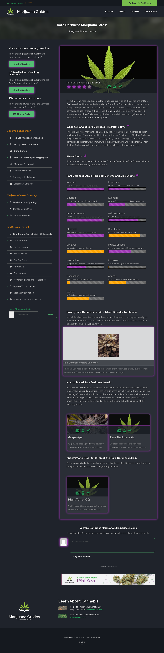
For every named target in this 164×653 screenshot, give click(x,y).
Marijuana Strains (78, 31)
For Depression (19, 247)
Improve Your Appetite (22, 286)
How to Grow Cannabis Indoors (84, 615)
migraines (89, 117)
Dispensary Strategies (22, 184)
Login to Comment (82, 557)
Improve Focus (19, 240)
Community (151, 11)
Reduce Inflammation (22, 293)
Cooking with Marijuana (22, 177)
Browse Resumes (20, 215)
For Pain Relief (18, 260)
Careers (135, 11)
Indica (93, 31)
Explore (109, 11)
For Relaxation (19, 253)
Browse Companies (21, 209)
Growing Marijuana (20, 171)
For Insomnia (18, 273)
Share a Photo (23, 114)
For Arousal (17, 267)
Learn (122, 11)
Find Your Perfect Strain (140, 3)
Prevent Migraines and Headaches (28, 280)
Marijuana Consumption (23, 164)
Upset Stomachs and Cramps (25, 299)
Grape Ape (112, 104)
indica (112, 111)
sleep (140, 114)
